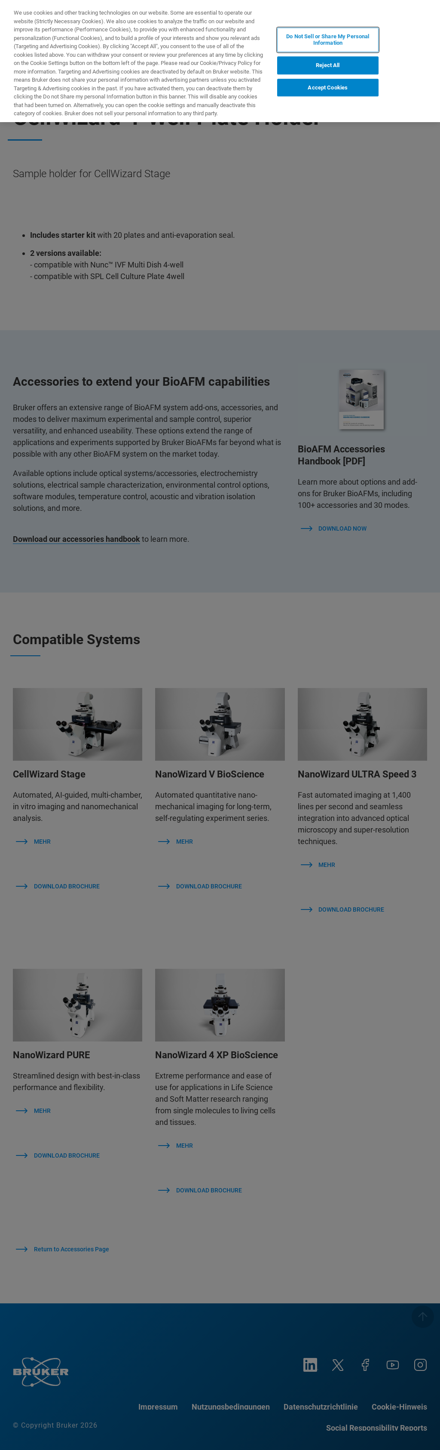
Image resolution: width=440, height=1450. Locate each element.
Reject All (327, 65)
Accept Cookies (328, 87)
